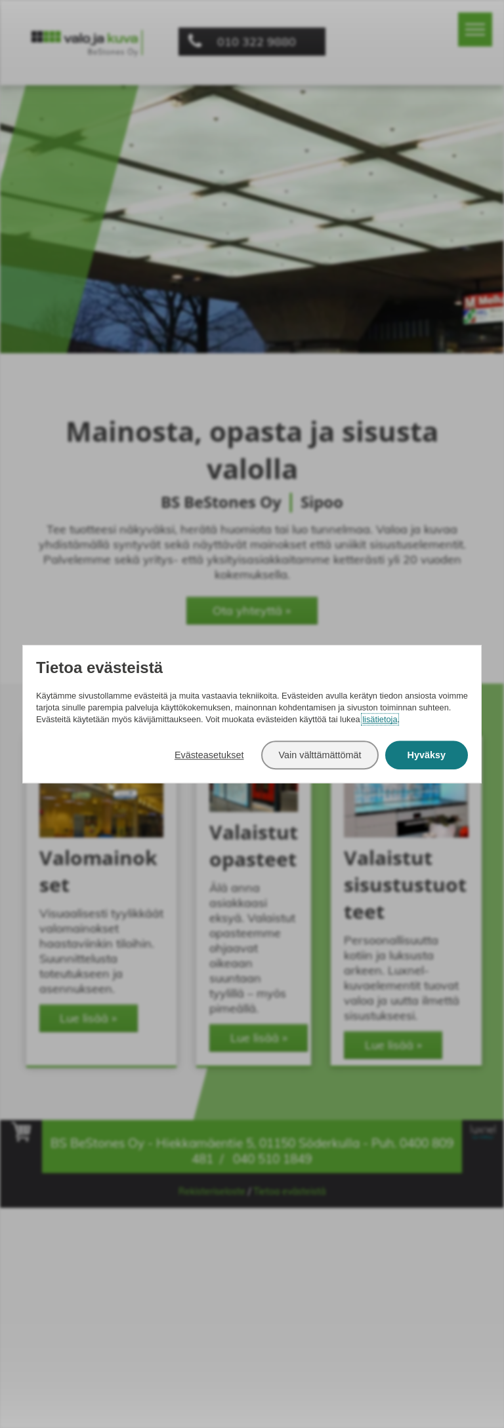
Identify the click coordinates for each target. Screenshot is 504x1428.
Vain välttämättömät (319, 755)
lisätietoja (379, 719)
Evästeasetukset (209, 755)
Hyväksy (427, 755)
